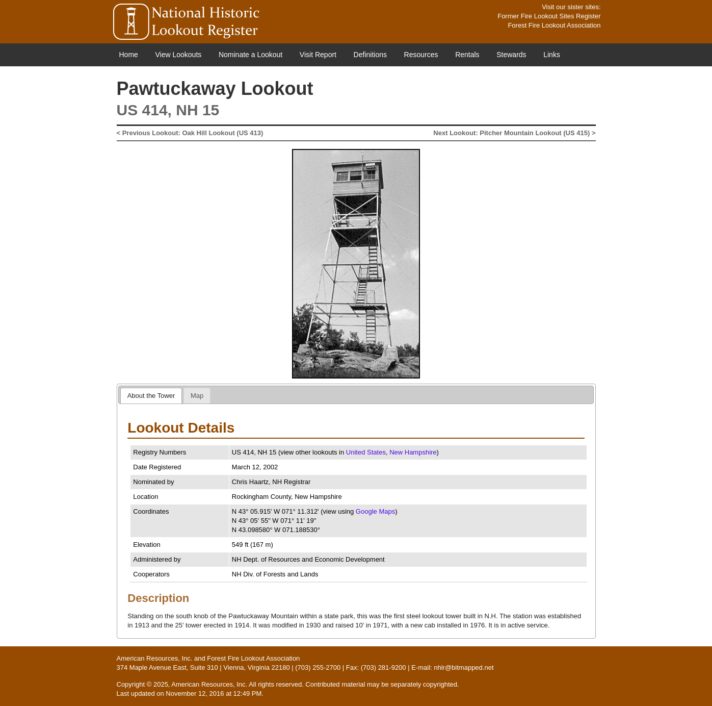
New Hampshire (412, 452)
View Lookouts (178, 55)
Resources (421, 55)
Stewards (511, 55)
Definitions (370, 55)
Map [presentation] (197, 395)
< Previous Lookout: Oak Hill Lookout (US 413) (190, 133)
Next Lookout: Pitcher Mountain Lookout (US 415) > (514, 133)
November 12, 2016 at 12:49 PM (213, 693)
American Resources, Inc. (155, 658)
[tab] (151, 396)
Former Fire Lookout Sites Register (548, 16)
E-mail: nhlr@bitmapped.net (452, 667)
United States (366, 452)
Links (551, 55)
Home (128, 55)
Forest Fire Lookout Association (554, 25)
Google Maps (375, 511)
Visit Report (318, 55)
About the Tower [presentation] (151, 395)
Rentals (467, 55)
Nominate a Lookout (250, 55)
